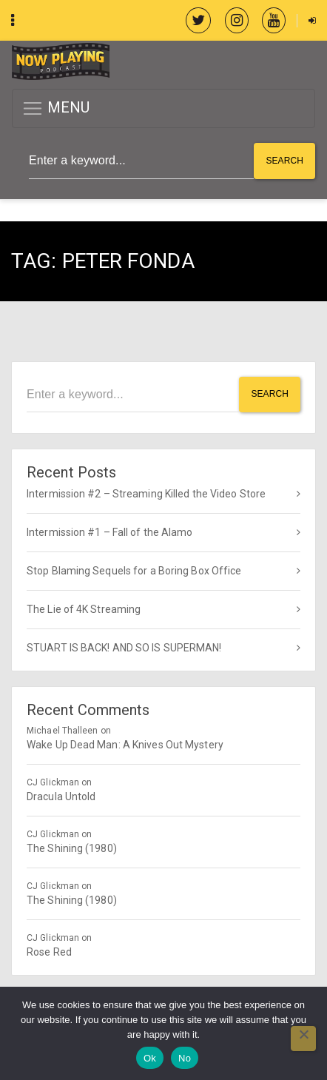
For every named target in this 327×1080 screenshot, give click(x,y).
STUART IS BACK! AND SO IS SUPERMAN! (124, 648)
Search (284, 160)
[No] (303, 1038)
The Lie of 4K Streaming (84, 609)
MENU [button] (55, 108)
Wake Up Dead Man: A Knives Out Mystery (125, 745)
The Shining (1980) (72, 848)
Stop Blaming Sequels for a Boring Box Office (134, 571)
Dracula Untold (61, 796)
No (184, 1058)
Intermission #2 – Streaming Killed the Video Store (146, 494)
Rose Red (49, 952)
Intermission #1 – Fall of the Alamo (110, 532)
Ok (150, 1058)
